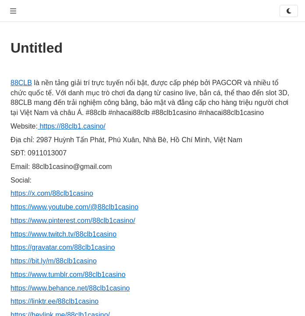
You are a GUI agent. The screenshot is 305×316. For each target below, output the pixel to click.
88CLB (21, 82)
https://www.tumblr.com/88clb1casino (68, 274)
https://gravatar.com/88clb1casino (63, 247)
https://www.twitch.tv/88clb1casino (64, 234)
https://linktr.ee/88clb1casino (55, 301)
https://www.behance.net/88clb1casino (70, 288)
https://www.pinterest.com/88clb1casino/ (73, 220)
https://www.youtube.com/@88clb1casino (74, 207)
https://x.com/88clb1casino (52, 193)
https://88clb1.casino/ (72, 126)
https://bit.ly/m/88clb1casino (54, 261)
